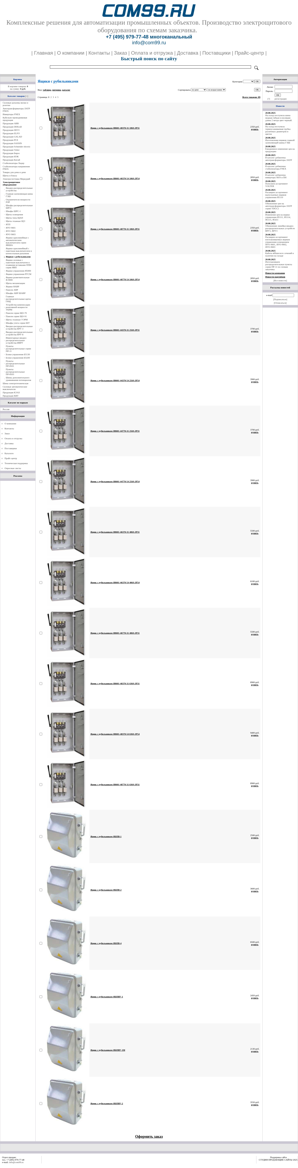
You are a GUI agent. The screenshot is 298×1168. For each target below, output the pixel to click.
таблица (47, 90)
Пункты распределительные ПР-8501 (15, 363)
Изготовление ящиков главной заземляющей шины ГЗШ (279, 141)
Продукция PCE (10, 140)
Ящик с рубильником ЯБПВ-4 (105, 943)
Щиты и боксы (10, 175)
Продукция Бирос (11, 153)
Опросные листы (13, 468)
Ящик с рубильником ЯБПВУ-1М (107, 1050)
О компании (10, 423)
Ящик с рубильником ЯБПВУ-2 (106, 1103)
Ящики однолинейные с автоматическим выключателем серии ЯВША (17, 241)
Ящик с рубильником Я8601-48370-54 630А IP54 (115, 734)
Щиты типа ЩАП (14, 218)
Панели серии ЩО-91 (16, 316)
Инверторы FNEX (11, 114)
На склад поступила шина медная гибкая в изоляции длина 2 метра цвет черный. (278, 117)
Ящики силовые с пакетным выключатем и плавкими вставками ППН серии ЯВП (18, 264)
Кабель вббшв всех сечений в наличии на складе (279, 254)
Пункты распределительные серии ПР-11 (18, 348)
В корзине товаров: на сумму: (18, 87)
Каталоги (9, 453)
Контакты (9, 428)
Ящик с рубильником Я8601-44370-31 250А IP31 (115, 330)
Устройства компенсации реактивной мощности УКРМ (18, 307)
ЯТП (8, 224)
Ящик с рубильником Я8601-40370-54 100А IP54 (115, 178)
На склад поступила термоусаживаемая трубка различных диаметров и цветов (278, 130)
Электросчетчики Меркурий (16, 179)
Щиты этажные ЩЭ (15, 221)
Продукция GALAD (12, 136)
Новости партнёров (275, 276)
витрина (56, 90)
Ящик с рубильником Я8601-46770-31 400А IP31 (115, 633)
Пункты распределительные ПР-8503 (15, 371)
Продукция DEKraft (12, 126)
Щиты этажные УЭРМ (17, 319)
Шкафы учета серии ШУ (18, 323)
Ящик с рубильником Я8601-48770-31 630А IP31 (115, 784)
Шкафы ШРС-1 (13, 211)
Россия (6, 409)
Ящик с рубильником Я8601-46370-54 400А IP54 (115, 582)
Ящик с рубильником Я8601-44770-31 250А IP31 (115, 431)
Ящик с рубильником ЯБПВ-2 (105, 890)
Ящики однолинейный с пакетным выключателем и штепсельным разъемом (19, 251)
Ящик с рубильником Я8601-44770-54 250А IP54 (115, 481)
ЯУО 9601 (11, 227)
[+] (26, 96)
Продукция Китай (11, 160)
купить (254, 129)
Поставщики (11, 448)
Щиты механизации (15, 283)
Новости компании (275, 273)
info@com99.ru (16, 1162)
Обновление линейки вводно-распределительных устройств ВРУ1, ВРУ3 (280, 228)
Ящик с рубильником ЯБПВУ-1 (106, 996)
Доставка (9, 443)
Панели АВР (12, 290)
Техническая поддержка (16, 463)
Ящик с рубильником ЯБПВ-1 (105, 836)
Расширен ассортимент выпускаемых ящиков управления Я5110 (276, 194)
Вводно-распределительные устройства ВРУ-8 (19, 333)
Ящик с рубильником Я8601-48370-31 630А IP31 (115, 683)
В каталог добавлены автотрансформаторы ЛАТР (278, 158)
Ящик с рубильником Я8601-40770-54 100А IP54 (115, 279)
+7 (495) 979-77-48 (127, 37)
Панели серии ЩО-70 (16, 313)
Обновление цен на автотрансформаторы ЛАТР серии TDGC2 (278, 206)
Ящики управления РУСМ (18, 274)
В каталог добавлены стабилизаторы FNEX (275, 167)
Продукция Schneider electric (16, 146)
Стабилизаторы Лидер (13, 163)
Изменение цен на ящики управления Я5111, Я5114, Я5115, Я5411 (278, 217)
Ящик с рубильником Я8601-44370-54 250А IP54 (115, 380)
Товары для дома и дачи (14, 172)
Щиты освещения (14, 214)
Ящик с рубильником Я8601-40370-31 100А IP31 (115, 128)
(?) (268, 98)
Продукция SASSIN (12, 143)
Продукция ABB (11, 123)
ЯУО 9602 (11, 231)
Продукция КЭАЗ (11, 392)
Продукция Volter (11, 150)
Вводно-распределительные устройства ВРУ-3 (19, 327)
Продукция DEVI (11, 130)
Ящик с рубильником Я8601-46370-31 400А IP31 (115, 532)
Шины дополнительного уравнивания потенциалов (18, 378)
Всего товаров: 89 (251, 97)
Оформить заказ (149, 1136)
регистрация (281, 98)
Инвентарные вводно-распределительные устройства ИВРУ (16, 340)
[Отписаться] (280, 303)
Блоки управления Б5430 (18, 357)
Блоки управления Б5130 (18, 354)
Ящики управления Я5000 (18, 270)
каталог (66, 90)
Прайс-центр (11, 458)
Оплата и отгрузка (13, 438)
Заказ (7, 433)
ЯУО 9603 (11, 234)
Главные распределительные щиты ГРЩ (18, 299)
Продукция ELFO (11, 133)
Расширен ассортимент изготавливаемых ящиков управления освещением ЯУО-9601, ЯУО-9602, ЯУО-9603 (277, 242)
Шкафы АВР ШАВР (15, 293)
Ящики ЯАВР (12, 286)
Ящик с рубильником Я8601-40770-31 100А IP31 (115, 229)
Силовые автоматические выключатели (15, 387)
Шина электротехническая (15, 383)
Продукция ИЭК (11, 156)
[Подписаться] (280, 299)
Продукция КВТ (10, 396)
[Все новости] (280, 280)
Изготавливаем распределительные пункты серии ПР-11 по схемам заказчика (278, 266)
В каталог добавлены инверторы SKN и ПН (275, 176)
